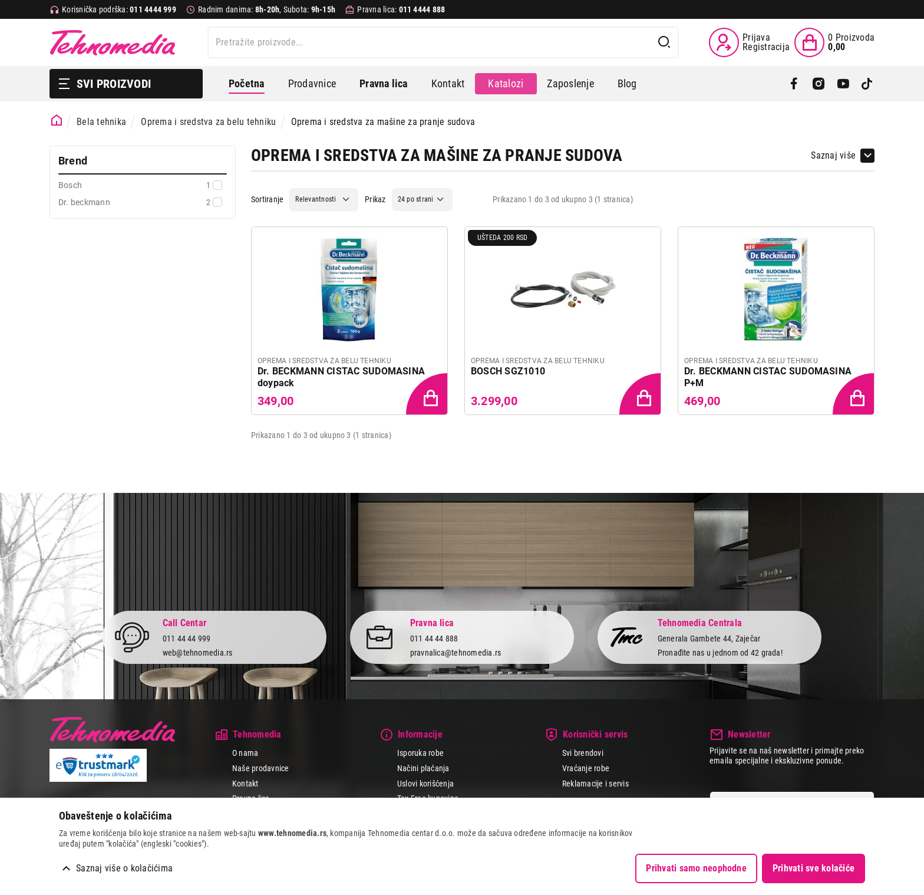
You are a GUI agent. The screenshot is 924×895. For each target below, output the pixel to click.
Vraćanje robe (585, 768)
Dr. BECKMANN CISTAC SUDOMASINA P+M (768, 377)
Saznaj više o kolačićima (124, 868)
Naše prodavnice (260, 768)
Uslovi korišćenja (425, 783)
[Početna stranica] (57, 120)
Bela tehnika (101, 121)
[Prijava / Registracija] (749, 42)
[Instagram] (818, 84)
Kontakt (448, 83)
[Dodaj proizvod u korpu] (427, 395)
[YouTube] (843, 84)
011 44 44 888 (434, 638)
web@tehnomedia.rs (198, 652)
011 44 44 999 (187, 638)
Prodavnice (312, 83)
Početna (247, 83)
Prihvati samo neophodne (696, 868)
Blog (627, 83)
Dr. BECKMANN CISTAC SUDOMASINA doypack (341, 377)
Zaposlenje (570, 83)
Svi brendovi (582, 753)
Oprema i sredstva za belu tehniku (208, 121)
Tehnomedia (113, 42)
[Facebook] (794, 84)
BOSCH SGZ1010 (508, 371)
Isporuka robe (420, 753)
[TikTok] (867, 84)
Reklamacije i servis (595, 783)
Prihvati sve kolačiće (813, 868)
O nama (245, 753)
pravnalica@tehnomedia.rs (455, 652)
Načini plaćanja (423, 768)
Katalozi (505, 83)
